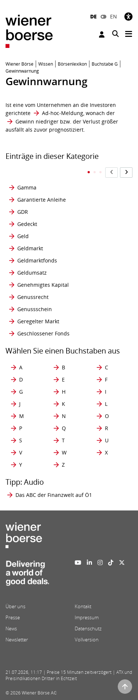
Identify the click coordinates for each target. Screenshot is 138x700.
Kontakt (83, 606)
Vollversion (87, 639)
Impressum (87, 617)
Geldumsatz (32, 272)
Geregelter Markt (38, 321)
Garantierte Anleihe (41, 199)
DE (93, 16)
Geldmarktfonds (37, 260)
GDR (22, 211)
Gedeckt (27, 223)
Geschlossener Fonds (43, 333)
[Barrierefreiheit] (128, 16)
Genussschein (34, 309)
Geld (23, 236)
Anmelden (102, 34)
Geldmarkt (30, 248)
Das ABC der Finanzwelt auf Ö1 (53, 494)
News (11, 628)
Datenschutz (88, 628)
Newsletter (17, 639)
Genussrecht (33, 296)
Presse (13, 617)
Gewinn (24, 121)
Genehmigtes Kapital (43, 284)
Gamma (26, 187)
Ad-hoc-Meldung (62, 112)
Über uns (15, 606)
